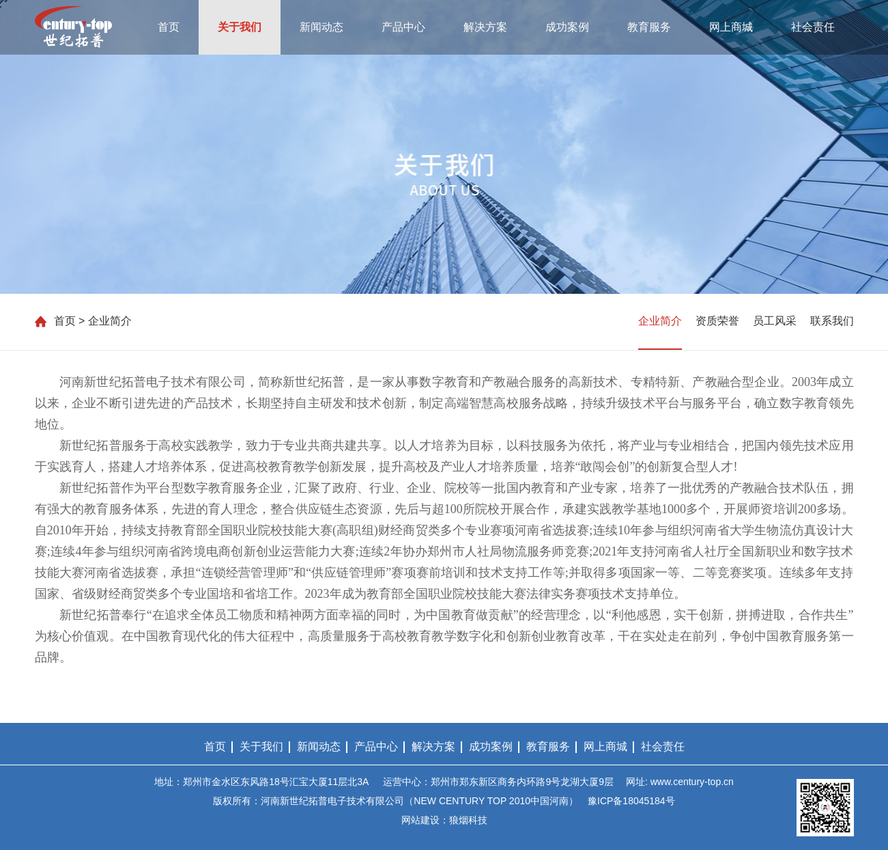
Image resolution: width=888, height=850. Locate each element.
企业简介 (660, 321)
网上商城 (731, 27)
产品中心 (403, 27)
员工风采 (775, 321)
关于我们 (239, 27)
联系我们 (832, 321)
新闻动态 (321, 27)
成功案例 (567, 27)
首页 (169, 27)
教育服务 (649, 27)
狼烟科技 (468, 819)
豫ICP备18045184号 (631, 800)
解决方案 (485, 27)
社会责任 (813, 27)
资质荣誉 (717, 321)
